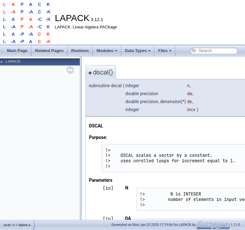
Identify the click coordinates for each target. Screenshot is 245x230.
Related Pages (49, 50)
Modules (107, 50)
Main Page (17, 50)
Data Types (138, 50)
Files (165, 50)
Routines (80, 50)
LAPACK (13, 61)
